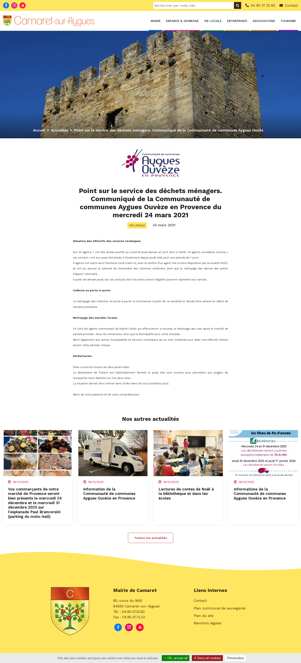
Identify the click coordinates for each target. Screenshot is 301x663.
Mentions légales (207, 631)
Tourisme (288, 21)
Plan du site (204, 624)
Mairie (156, 21)
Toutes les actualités (150, 545)
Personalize (235, 658)
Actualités (61, 130)
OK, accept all (175, 658)
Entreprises (237, 21)
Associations (264, 21)
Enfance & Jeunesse (182, 21)
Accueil (39, 130)
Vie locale (213, 21)
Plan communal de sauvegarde (220, 616)
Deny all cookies (207, 658)
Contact (200, 609)
